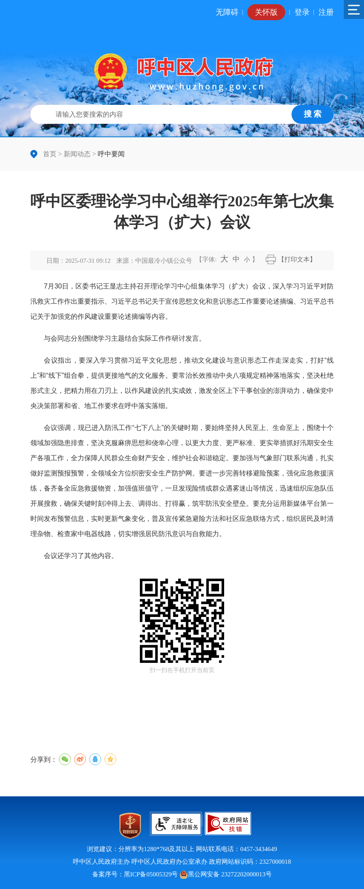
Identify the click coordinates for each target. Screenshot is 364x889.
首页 (49, 154)
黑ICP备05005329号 (151, 874)
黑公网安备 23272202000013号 (225, 874)
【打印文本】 (297, 259)
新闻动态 (77, 154)
